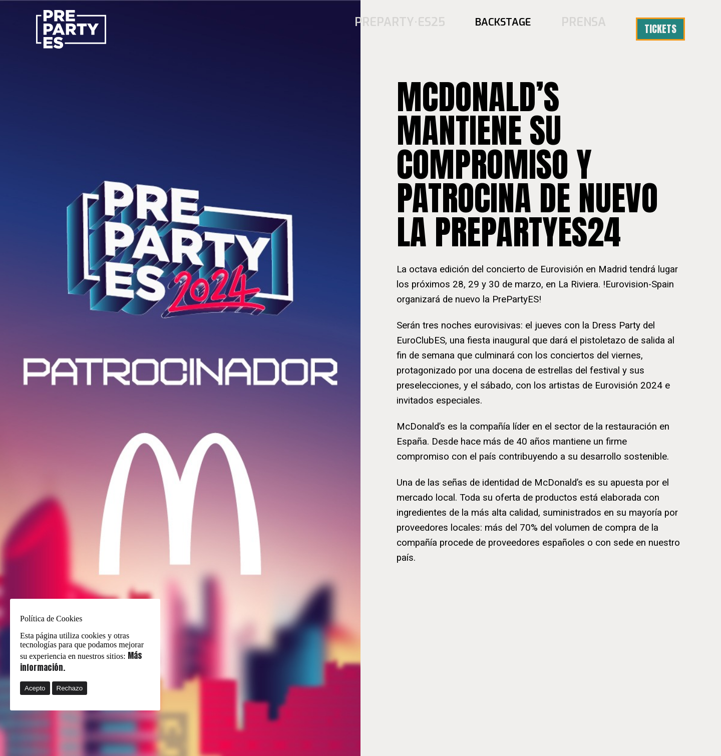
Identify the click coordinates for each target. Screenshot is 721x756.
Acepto (35, 688)
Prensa (587, 29)
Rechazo (70, 688)
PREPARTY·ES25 (414, 29)
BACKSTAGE (510, 29)
